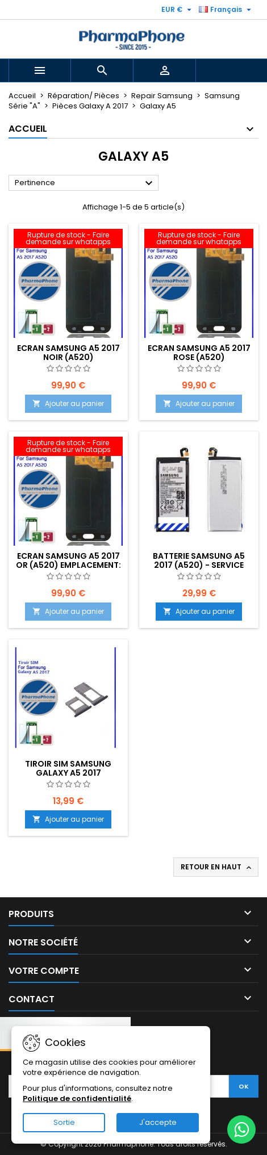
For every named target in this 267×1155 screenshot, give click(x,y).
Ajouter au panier (68, 403)
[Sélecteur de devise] (177, 9)
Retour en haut (217, 867)
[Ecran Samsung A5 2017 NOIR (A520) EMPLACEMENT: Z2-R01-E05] (68, 239)
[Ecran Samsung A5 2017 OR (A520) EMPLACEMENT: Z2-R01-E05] (68, 447)
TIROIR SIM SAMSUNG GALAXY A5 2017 (68, 768)
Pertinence (85, 183)
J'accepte (158, 1122)
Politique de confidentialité (77, 1098)
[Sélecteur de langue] (226, 9)
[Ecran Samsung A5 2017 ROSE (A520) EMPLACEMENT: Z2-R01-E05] (198, 239)
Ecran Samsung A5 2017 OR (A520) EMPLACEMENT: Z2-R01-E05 (68, 565)
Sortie (64, 1122)
